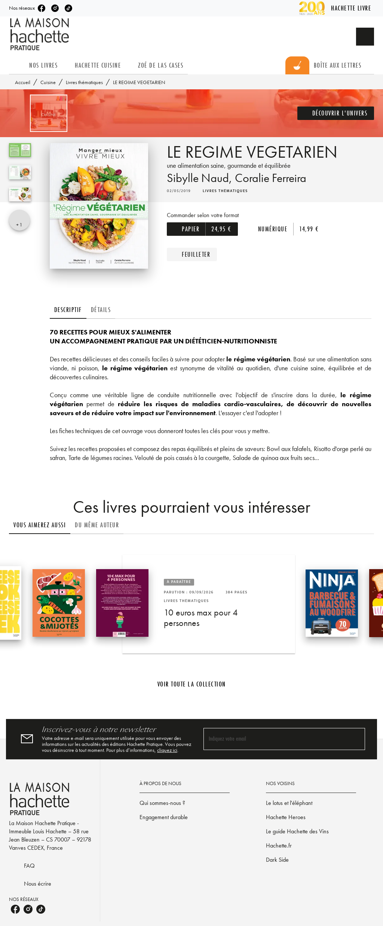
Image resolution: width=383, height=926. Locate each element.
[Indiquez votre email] (274, 739)
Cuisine (48, 82)
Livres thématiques (84, 82)
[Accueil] (40, 34)
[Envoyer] (356, 739)
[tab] (17, 65)
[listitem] (41, 8)
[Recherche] (365, 37)
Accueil (22, 82)
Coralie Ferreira (270, 178)
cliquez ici (167, 750)
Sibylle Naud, (201, 178)
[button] (335, 113)
